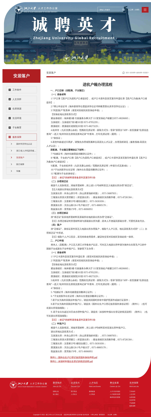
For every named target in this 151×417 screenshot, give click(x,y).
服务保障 (16, 137)
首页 (127, 72)
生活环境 (16, 118)
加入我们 (56, 394)
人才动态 (93, 382)
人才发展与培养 (115, 394)
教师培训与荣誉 (115, 397)
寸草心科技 (94, 415)
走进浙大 (75, 382)
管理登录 (102, 415)
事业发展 (114, 382)
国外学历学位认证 (24, 144)
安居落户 (20, 157)
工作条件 (16, 90)
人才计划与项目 (115, 391)
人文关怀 (16, 99)
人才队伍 (74, 394)
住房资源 (16, 108)
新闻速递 (92, 391)
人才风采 (92, 394)
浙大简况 (74, 391)
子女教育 (16, 127)
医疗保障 (20, 164)
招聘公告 (56, 391)
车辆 (18, 171)
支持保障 (132, 72)
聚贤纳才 (57, 382)
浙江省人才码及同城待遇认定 (26, 151)
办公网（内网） (134, 10)
